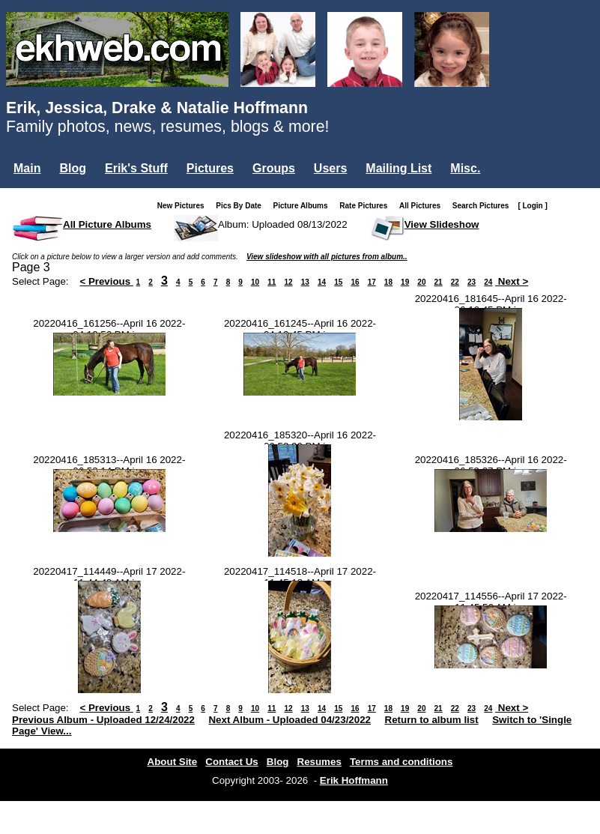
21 (438, 282)
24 (488, 282)
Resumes (319, 761)
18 (388, 282)
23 (471, 282)
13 (305, 282)
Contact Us (231, 761)
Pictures (210, 168)
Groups (273, 168)
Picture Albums (303, 206)
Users (330, 168)
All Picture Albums (107, 224)
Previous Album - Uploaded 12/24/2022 (103, 719)
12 (288, 282)
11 (271, 282)
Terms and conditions (401, 761)
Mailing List (398, 168)
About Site (173, 761)
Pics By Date (241, 206)
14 (322, 282)
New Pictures (183, 206)
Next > (511, 281)
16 (355, 282)
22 (455, 282)
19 (405, 282)
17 (372, 282)
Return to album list (432, 719)
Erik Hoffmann (354, 780)
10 (255, 282)
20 (421, 282)
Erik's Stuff (136, 168)
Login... (37, 193)
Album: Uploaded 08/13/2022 (283, 224)
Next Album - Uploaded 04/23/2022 (289, 719)
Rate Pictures (366, 206)
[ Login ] (532, 206)
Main (26, 168)
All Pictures (422, 206)
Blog (72, 168)
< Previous (106, 281)
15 (338, 282)
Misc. (465, 168)
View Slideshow (441, 224)
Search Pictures (483, 206)
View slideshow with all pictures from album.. (326, 257)
